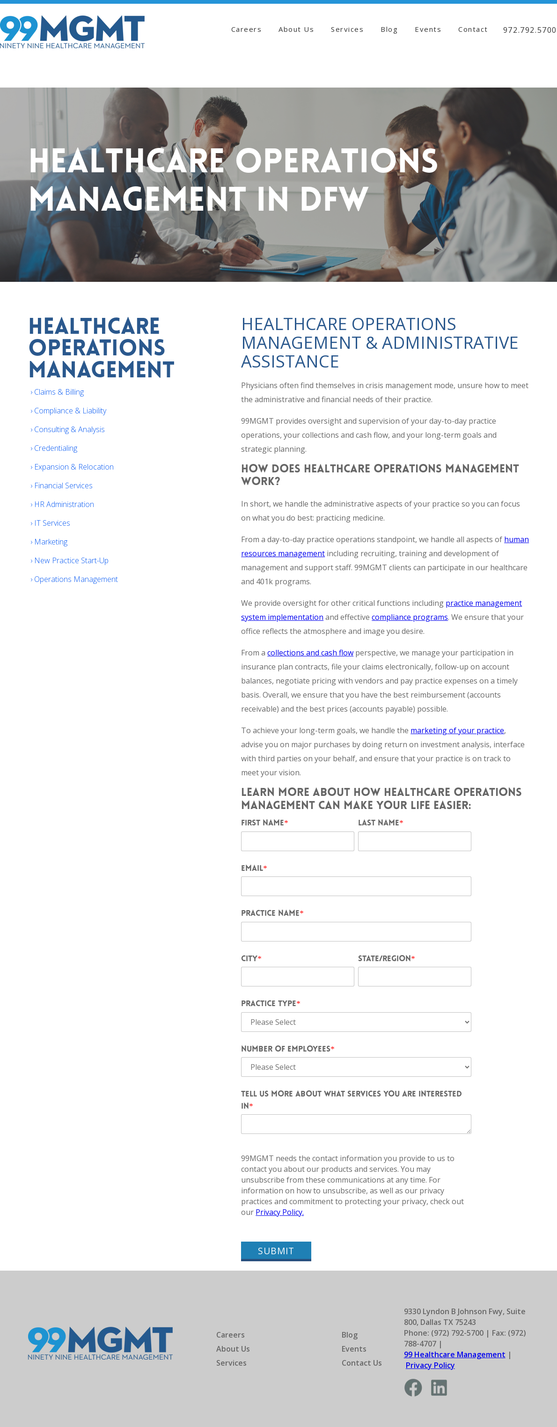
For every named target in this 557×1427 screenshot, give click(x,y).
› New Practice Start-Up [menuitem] (69, 560)
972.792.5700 (530, 30)
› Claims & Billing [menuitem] (57, 392)
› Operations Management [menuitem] (74, 579)
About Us (296, 29)
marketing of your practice (457, 730)
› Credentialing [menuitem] (53, 448)
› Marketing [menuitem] (48, 542)
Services (347, 29)
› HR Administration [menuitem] (62, 504)
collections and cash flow (310, 652)
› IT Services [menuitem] (50, 523)
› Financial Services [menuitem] (61, 485)
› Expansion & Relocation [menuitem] (72, 467)
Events (428, 29)
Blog (389, 29)
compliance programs (410, 617)
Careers (246, 29)
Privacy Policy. (280, 1212)
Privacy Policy (430, 1365)
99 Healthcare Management (455, 1354)
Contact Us (362, 1363)
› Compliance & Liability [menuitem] (68, 410)
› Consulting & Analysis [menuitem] (67, 429)
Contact (473, 29)
